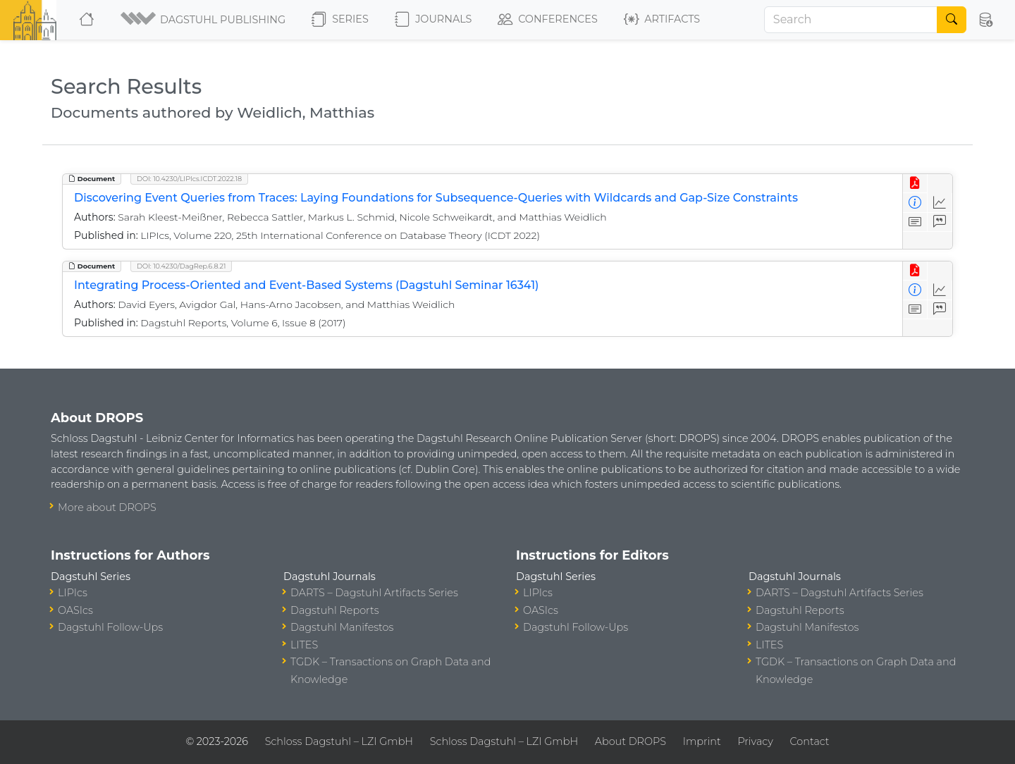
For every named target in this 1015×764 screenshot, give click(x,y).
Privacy (755, 741)
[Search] (850, 19)
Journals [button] (433, 19)
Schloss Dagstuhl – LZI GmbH (339, 741)
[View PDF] (915, 183)
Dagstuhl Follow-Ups (110, 627)
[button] (204, 19)
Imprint (702, 741)
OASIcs (75, 610)
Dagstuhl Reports (334, 610)
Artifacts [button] (662, 19)
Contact (810, 741)
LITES (304, 645)
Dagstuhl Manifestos (341, 627)
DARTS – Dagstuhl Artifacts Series (374, 592)
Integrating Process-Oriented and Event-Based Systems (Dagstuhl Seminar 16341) (306, 285)
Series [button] (340, 19)
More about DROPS (107, 507)
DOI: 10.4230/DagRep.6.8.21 (181, 266)
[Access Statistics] (940, 202)
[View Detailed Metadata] (915, 202)
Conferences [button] (548, 19)
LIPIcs (72, 592)
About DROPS (630, 741)
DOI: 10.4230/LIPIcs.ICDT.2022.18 (189, 179)
